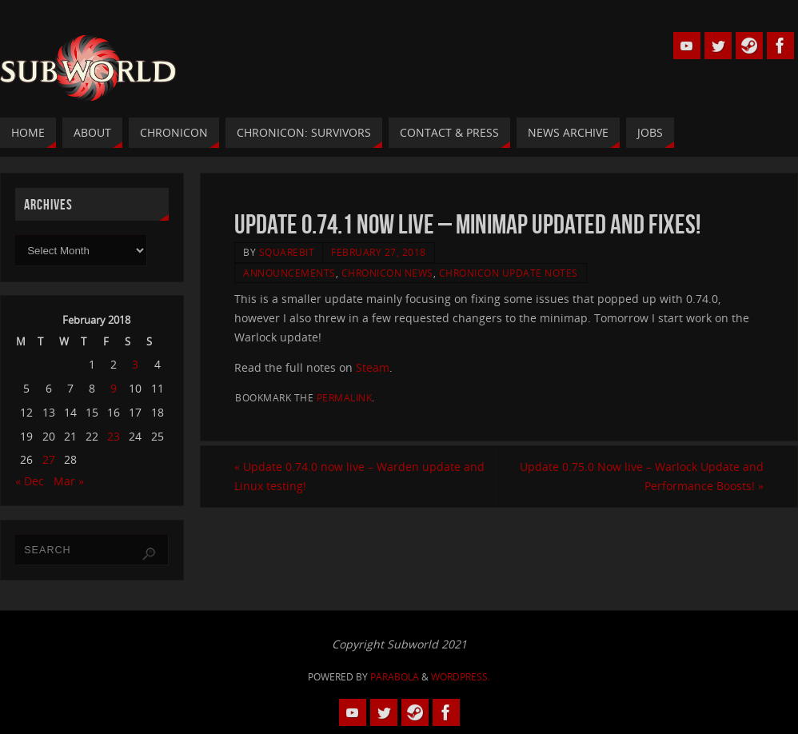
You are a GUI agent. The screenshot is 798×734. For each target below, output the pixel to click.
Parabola (394, 677)
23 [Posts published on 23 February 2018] (113, 436)
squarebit (287, 251)
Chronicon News (387, 272)
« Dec (29, 481)
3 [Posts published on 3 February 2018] (135, 364)
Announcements (289, 272)
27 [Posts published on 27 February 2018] (48, 459)
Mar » (69, 481)
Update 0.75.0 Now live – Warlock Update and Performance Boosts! (642, 476)
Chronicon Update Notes (508, 272)
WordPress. (460, 677)
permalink (345, 397)
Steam (372, 367)
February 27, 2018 (378, 251)
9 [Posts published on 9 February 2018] (113, 388)
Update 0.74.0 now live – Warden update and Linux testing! (359, 476)
